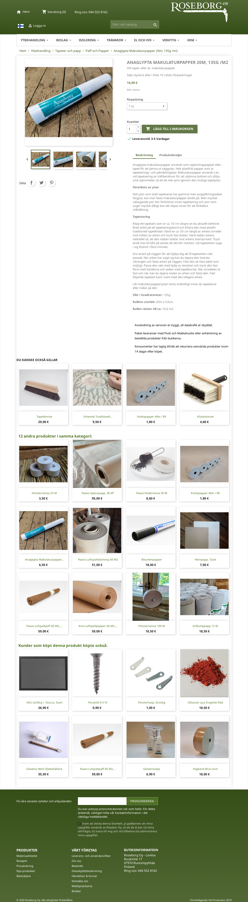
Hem (26, 11)
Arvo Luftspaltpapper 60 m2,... (98, 626)
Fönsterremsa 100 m (151, 626)
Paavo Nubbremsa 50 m (151, 493)
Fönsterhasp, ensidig (151, 702)
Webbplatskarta (82, 886)
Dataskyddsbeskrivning (87, 871)
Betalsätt (77, 866)
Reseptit (21, 861)
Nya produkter (25, 871)
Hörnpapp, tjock (205, 559)
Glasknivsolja (151, 769)
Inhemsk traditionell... (98, 416)
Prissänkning (24, 866)
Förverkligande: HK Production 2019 (211, 900)
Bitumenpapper (151, 559)
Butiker (76, 891)
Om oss (76, 861)
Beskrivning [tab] (144, 155)
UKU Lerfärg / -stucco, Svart (44, 702)
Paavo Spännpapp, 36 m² (98, 493)
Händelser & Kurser (84, 876)
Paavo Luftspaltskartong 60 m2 (98, 559)
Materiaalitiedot (26, 856)
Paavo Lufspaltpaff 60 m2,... (44, 626)
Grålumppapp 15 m (205, 626)
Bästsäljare (23, 876)
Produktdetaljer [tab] (170, 155)
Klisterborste (205, 416)
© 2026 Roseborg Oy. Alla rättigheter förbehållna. (44, 900)
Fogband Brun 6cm (205, 769)
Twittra (41, 183)
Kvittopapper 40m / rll (151, 416)
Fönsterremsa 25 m (44, 493)
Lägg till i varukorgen (169, 129)
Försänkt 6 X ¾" (98, 702)
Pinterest (51, 183)
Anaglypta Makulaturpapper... (44, 559)
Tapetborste (44, 416)
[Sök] (134, 24)
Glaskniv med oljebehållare (44, 769)
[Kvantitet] (131, 129)
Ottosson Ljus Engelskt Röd (205, 702)
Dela (31, 183)
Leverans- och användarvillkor (91, 856)
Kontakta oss (80, 881)
